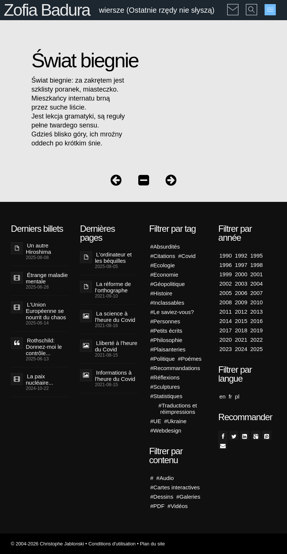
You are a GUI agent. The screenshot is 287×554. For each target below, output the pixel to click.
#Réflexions (164, 377)
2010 (256, 302)
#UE (155, 421)
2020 (225, 339)
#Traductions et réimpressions (177, 408)
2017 (225, 330)
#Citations (162, 256)
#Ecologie (162, 265)
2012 (241, 311)
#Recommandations (175, 368)
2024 (241, 349)
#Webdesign (165, 430)
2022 (256, 339)
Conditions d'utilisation (111, 544)
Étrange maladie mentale (47, 278)
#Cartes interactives (175, 487)
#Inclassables (167, 302)
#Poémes (189, 359)
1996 (225, 265)
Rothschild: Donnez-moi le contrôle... (44, 346)
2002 (225, 283)
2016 (256, 321)
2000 (241, 274)
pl (237, 396)
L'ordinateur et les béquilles (113, 257)
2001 (256, 274)
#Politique (162, 359)
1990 (225, 255)
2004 (256, 283)
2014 (225, 321)
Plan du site (152, 544)
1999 (225, 274)
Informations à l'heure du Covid (115, 375)
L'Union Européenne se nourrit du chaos (46, 310)
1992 (241, 255)
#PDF (157, 506)
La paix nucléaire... (39, 379)
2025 (256, 349)
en (222, 396)
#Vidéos (177, 506)
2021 (241, 339)
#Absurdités (165, 246)
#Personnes (165, 321)
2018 (241, 330)
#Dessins (161, 496)
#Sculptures (165, 387)
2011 (225, 311)
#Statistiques (166, 396)
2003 (241, 283)
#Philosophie (166, 340)
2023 (225, 349)
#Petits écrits (166, 330)
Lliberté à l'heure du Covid (116, 346)
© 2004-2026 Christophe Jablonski (47, 544)
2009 (241, 302)
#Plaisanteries (167, 349)
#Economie (164, 274)
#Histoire (161, 293)
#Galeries (188, 496)
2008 (225, 302)
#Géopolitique (167, 284)
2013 (256, 311)
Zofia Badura (47, 9)
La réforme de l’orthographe (113, 287)
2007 (256, 293)
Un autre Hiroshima (38, 248)
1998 (256, 265)
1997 (241, 265)
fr (230, 396)
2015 (241, 321)
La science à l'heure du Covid (115, 316)
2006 (241, 293)
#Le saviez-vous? (172, 312)
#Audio (165, 478)
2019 (256, 330)
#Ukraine (175, 421)
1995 (256, 255)
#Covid (187, 256)
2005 (225, 293)
